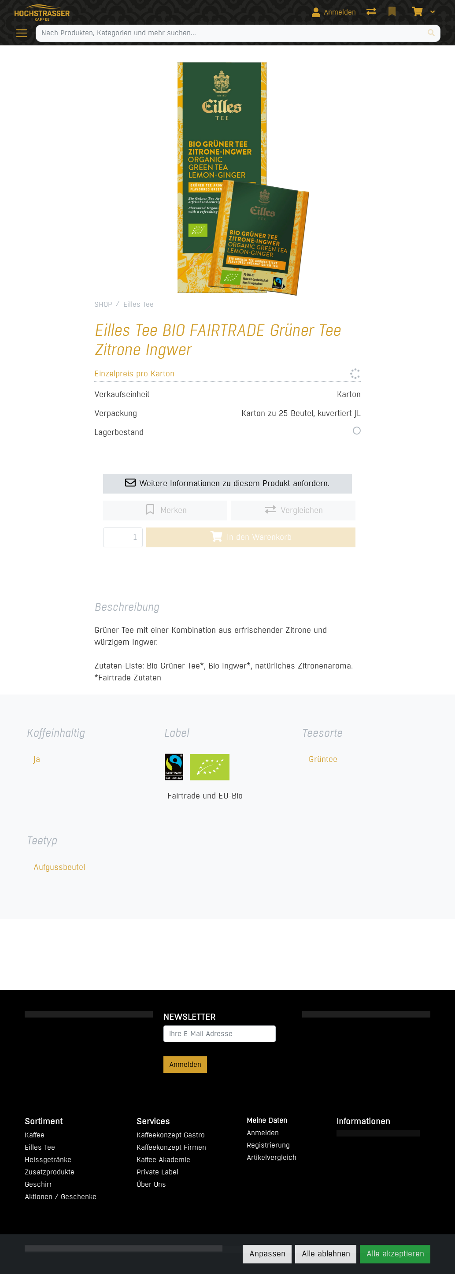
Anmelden (185, 1064)
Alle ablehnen (326, 1254)
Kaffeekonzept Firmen (171, 1147)
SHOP (103, 304)
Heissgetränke (48, 1159)
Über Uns (151, 1184)
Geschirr (38, 1184)
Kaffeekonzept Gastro (171, 1135)
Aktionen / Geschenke (60, 1196)
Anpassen (267, 1254)
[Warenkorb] (416, 12)
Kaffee (34, 1135)
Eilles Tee (138, 304)
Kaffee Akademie (163, 1159)
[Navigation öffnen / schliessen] (25, 33)
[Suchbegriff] (229, 33)
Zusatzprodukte (49, 1172)
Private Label (157, 1172)
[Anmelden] (334, 12)
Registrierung (268, 1145)
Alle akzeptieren (395, 1254)
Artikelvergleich (271, 1157)
